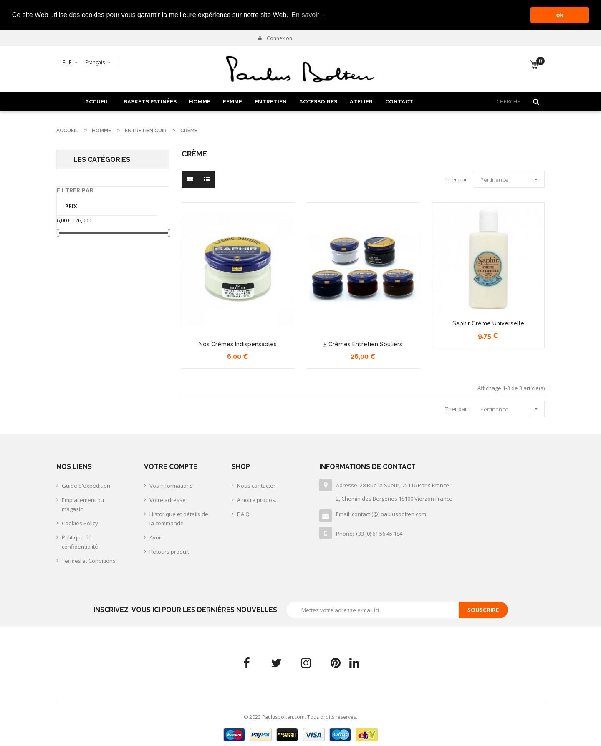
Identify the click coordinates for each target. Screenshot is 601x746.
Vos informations (171, 485)
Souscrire (483, 609)
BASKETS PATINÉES (150, 101)
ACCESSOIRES (318, 101)
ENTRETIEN (271, 101)
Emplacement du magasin (83, 504)
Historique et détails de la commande (178, 518)
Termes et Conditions (89, 560)
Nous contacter (256, 485)
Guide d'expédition (86, 485)
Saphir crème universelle (488, 323)
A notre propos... (258, 499)
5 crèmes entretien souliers (362, 343)
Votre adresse (167, 499)
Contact (399, 101)
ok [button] (559, 15)
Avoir (155, 537)
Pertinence (511, 178)
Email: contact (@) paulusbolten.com (381, 513)
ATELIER (361, 101)
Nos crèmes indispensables (238, 343)
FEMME (232, 101)
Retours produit (169, 551)
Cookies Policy (80, 523)
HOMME (199, 101)
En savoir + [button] (308, 14)
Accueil (97, 101)
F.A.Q (243, 513)
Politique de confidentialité (80, 541)
